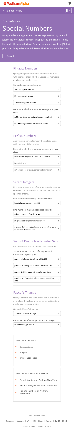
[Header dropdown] (70, 3)
